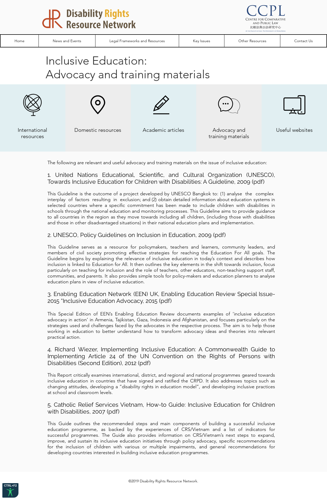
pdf (258, 181)
